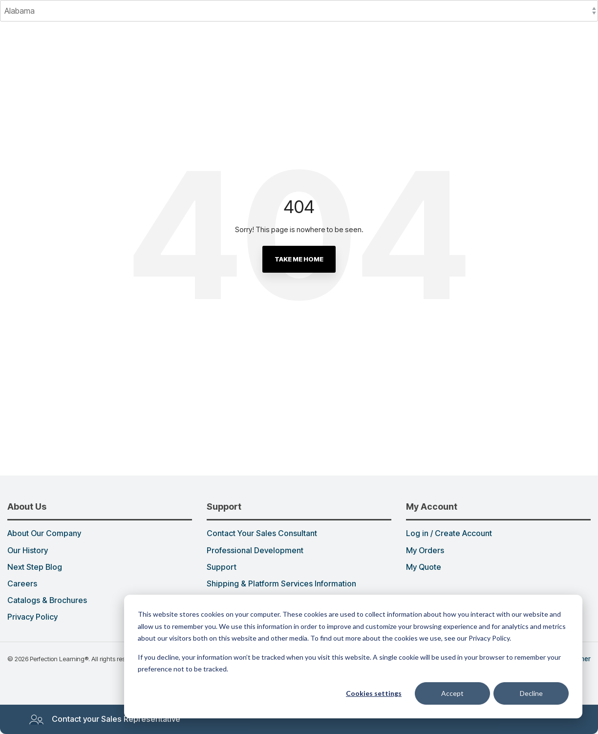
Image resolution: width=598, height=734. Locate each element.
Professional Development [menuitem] (255, 550)
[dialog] (353, 656)
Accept (452, 693)
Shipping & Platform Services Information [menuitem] (281, 584)
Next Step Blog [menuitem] (34, 567)
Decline (531, 693)
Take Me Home (299, 259)
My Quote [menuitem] (423, 567)
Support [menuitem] (221, 567)
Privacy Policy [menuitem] (32, 617)
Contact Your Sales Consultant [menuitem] (262, 533)
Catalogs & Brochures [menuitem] (47, 600)
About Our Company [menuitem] (44, 533)
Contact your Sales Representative (104, 719)
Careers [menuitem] (22, 584)
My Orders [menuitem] (425, 550)
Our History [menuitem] (27, 550)
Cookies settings (374, 693)
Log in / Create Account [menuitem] (449, 533)
